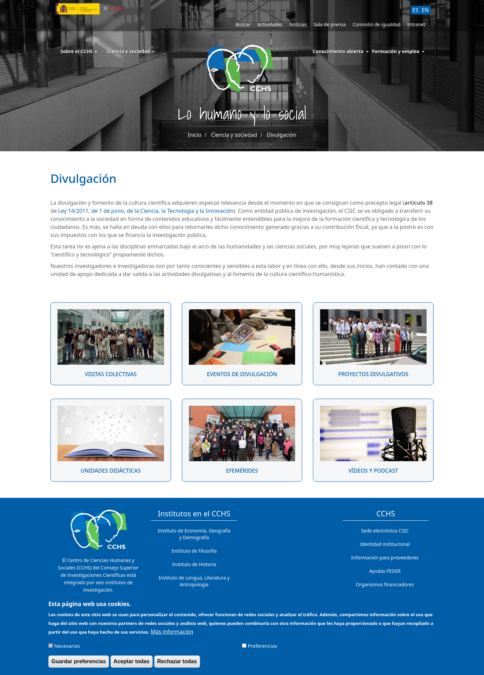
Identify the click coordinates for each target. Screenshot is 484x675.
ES (415, 10)
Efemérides (242, 470)
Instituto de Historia (194, 564)
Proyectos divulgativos (373, 374)
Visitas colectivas (110, 374)
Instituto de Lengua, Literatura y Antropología (194, 581)
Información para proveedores (384, 557)
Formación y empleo (395, 51)
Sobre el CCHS (79, 51)
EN (425, 10)
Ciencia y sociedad (131, 51)
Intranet (416, 24)
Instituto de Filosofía (193, 551)
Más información (172, 634)
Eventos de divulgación (242, 374)
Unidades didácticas (110, 470)
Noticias (298, 24)
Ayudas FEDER (384, 571)
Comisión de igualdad (377, 24)
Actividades (269, 24)
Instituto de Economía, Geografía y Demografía (194, 534)
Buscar (243, 24)
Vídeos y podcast (373, 470)
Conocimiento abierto (338, 51)
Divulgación (281, 134)
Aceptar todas (132, 664)
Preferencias (262, 648)
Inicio (194, 134)
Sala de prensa (330, 24)
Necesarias (67, 648)
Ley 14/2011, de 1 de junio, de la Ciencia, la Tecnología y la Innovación (146, 210)
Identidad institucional (385, 544)
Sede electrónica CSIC (384, 530)
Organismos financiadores (385, 584)
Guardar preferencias (78, 664)
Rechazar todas (177, 664)
